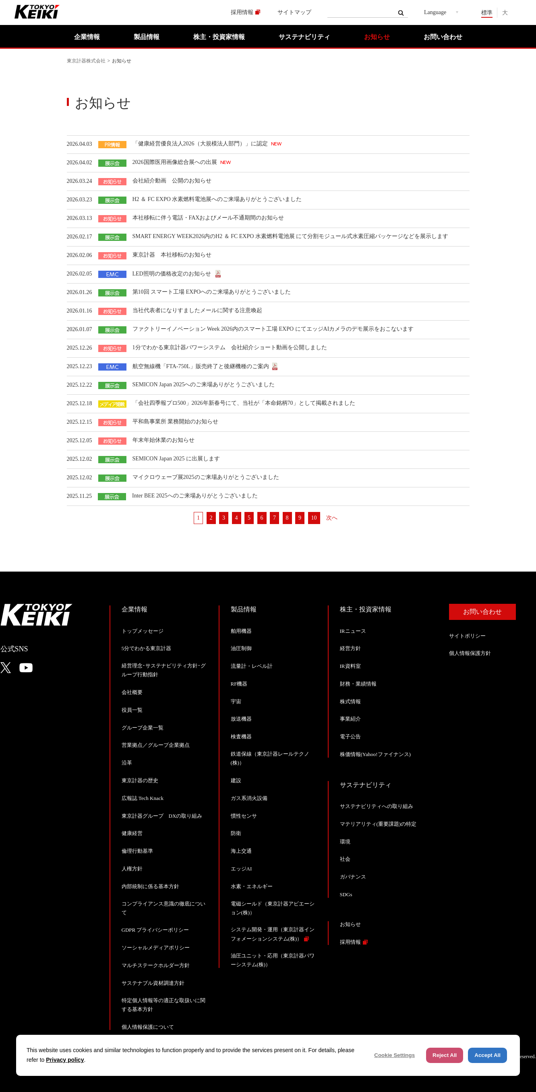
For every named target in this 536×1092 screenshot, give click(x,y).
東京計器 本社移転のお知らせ (171, 255)
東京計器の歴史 (140, 780)
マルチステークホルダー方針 (156, 965)
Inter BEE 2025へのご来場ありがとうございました (195, 496)
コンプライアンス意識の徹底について (163, 908)
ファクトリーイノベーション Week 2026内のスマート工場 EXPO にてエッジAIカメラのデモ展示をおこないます (273, 329)
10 (314, 518)
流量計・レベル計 (252, 666)
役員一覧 (132, 710)
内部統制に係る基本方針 (150, 886)
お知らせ (377, 36)
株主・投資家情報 (219, 36)
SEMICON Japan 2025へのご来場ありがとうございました (203, 384)
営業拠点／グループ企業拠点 (156, 745)
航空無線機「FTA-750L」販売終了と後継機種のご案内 (200, 366)
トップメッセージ (142, 631)
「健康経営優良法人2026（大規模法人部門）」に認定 (200, 144)
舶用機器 (241, 631)
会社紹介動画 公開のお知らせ (171, 181)
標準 (487, 13)
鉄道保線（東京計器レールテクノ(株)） (270, 758)
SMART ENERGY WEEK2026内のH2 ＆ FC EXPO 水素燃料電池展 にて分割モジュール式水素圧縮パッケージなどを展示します (290, 236)
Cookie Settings (394, 1055)
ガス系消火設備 (249, 798)
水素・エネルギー (252, 886)
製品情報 (146, 36)
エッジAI (241, 869)
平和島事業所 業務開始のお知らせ (175, 422)
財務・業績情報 (358, 684)
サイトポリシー (467, 636)
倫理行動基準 (137, 851)
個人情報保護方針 (470, 653)
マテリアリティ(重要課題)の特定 (378, 824)
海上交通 (241, 851)
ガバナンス (353, 877)
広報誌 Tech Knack (143, 798)
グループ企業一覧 (142, 728)
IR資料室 (350, 666)
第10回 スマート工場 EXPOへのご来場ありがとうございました (211, 292)
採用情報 (242, 12)
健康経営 (132, 833)
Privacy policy (65, 1060)
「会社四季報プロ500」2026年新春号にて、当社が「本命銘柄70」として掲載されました (243, 403)
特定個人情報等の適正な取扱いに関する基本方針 (163, 1004)
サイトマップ (294, 12)
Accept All (487, 1055)
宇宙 (236, 701)
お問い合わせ (443, 36)
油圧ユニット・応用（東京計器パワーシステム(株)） (273, 960)
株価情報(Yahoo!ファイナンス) (375, 754)
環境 (345, 842)
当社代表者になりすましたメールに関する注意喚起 (197, 310)
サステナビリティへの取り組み (376, 806)
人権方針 (132, 869)
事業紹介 (350, 719)
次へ (331, 518)
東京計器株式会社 (86, 61)
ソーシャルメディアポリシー (156, 948)
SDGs (346, 894)
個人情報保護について (148, 1027)
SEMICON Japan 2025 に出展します (176, 459)
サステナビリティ (304, 36)
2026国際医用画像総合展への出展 (175, 162)
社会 (345, 859)
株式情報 (350, 701)
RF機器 (239, 684)
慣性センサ (244, 816)
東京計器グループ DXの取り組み (162, 816)
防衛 (236, 833)
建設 (236, 780)
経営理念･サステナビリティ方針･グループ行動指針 (164, 670)
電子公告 (350, 737)
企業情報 (87, 36)
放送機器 (241, 719)
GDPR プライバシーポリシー (155, 930)
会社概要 (132, 692)
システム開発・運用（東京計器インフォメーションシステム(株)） (273, 933)
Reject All (445, 1055)
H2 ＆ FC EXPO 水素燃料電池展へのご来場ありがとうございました (217, 199)
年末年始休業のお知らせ (163, 440)
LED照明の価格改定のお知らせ (172, 274)
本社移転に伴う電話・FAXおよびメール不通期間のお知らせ (208, 218)
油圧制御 (241, 648)
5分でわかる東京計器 (147, 648)
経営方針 (350, 648)
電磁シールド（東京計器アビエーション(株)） (273, 908)
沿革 (127, 763)
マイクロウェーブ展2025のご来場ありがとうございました (205, 477)
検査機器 (241, 737)
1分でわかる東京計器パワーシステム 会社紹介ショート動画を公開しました (229, 347)
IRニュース (353, 631)
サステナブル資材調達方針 (153, 983)
